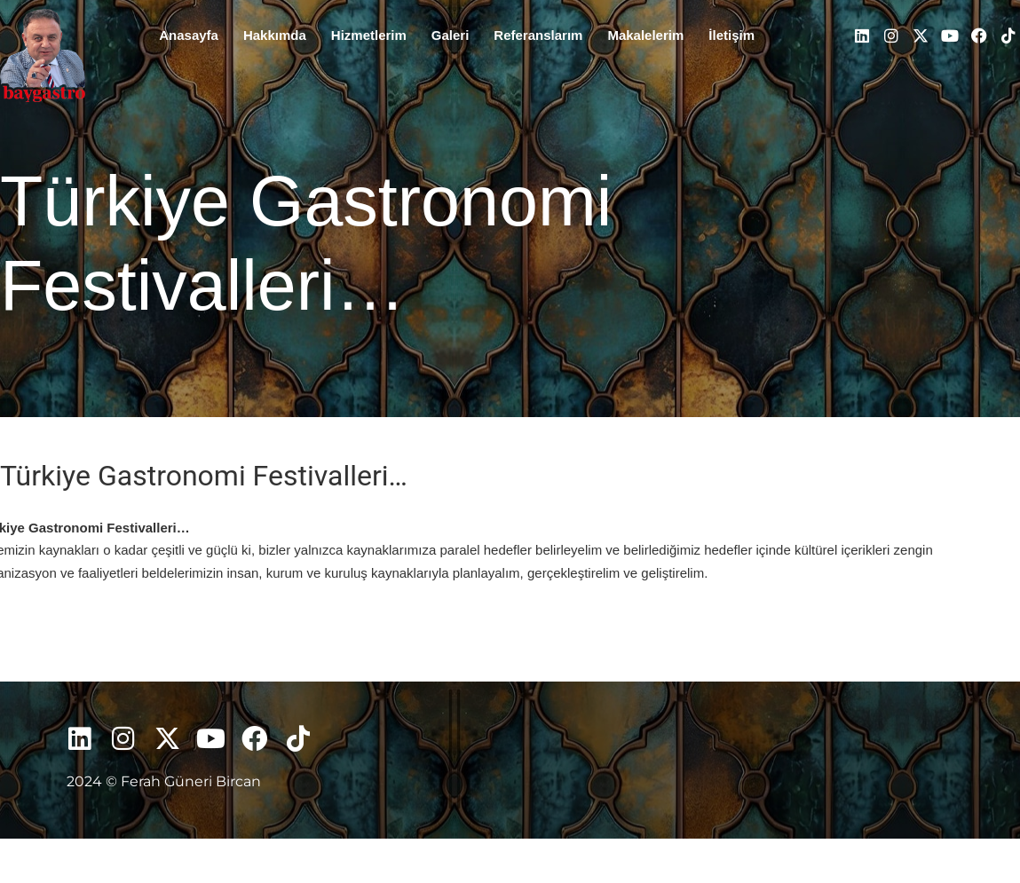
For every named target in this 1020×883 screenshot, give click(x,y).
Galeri (450, 35)
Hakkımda (274, 35)
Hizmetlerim (369, 35)
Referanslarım (538, 35)
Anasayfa (188, 35)
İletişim (731, 35)
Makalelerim (645, 35)
